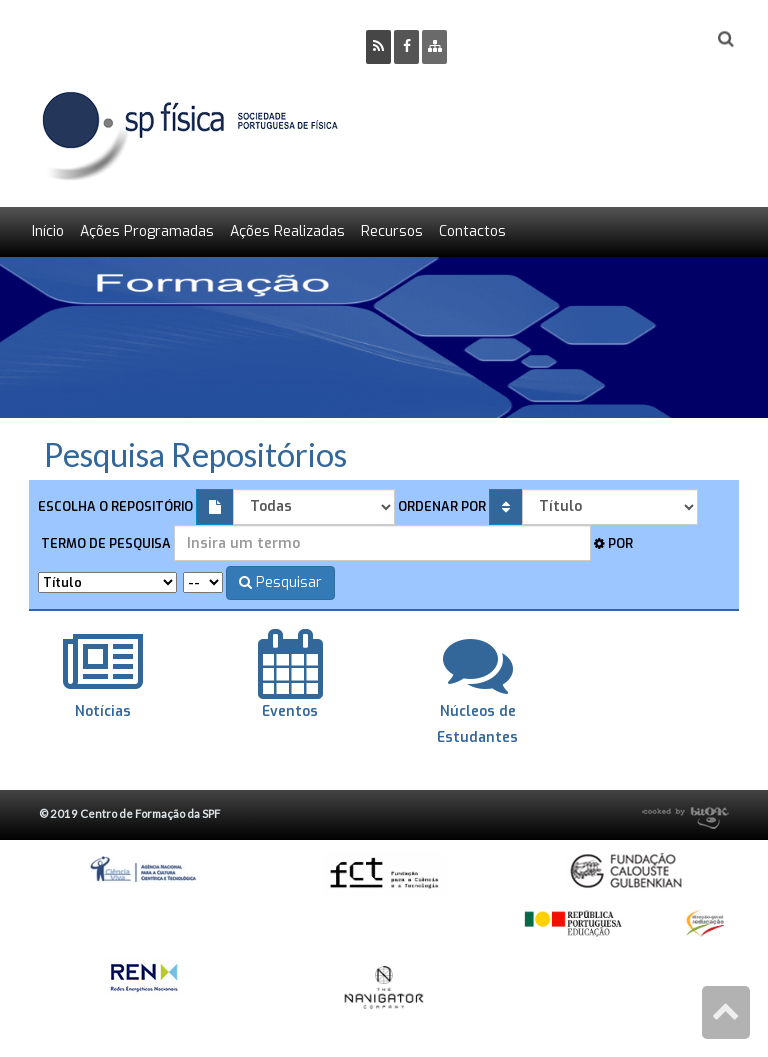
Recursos (392, 231)
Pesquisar (280, 582)
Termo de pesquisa (104, 543)
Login (645, 40)
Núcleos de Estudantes (477, 710)
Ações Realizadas (287, 231)
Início (48, 231)
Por (613, 543)
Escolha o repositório (115, 506)
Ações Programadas (147, 231)
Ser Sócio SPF (530, 40)
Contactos (472, 231)
